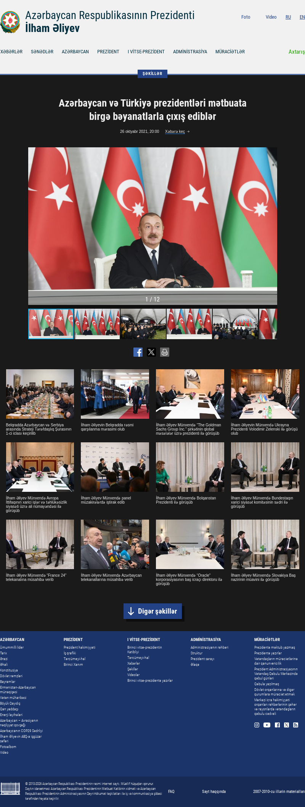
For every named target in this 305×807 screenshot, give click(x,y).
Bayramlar (7, 681)
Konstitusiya (9, 670)
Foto (245, 17)
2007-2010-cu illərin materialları (279, 791)
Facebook (284, 27)
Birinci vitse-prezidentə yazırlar (150, 680)
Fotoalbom (8, 747)
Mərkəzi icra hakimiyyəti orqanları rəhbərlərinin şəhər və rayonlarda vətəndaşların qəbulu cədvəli (275, 707)
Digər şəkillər (157, 611)
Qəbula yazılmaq (266, 684)
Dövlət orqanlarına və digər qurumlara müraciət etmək (274, 691)
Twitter (293, 27)
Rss (302, 27)
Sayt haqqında (214, 791)
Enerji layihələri (11, 715)
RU (288, 17)
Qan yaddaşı (9, 709)
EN (302, 17)
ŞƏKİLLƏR (152, 73)
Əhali (4, 664)
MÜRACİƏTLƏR (230, 51)
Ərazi (4, 659)
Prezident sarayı (202, 659)
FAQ (171, 791)
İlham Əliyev (52, 28)
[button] (270, 226)
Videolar (133, 675)
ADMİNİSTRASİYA (190, 51)
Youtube (273, 27)
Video (271, 17)
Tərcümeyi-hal (74, 659)
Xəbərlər (133, 663)
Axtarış (297, 51)
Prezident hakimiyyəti (79, 647)
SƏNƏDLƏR (42, 51)
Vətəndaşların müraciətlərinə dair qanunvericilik (276, 661)
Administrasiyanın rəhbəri (209, 647)
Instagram (263, 27)
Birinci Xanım (73, 664)
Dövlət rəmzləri (11, 676)
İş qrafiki (70, 653)
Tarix (3, 653)
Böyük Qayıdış (10, 703)
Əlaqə (195, 664)
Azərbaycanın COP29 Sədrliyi (21, 731)
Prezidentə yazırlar (268, 653)
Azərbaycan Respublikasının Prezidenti (110, 15)
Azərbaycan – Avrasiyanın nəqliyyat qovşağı (19, 722)
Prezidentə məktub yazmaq (274, 647)
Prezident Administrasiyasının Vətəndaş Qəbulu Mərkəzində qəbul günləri (276, 673)
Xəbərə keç (175, 131)
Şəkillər (132, 669)
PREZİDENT (108, 51)
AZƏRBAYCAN (75, 51)
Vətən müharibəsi (13, 697)
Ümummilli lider (12, 647)
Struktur (196, 653)
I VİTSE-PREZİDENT (146, 51)
